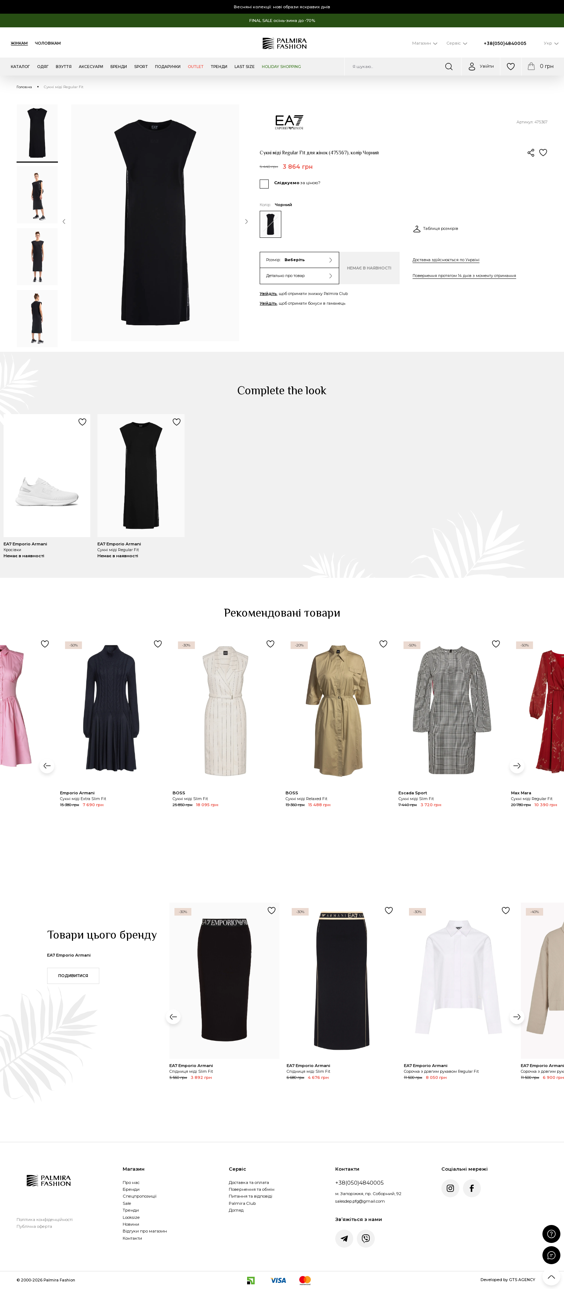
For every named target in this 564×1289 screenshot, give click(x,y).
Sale (127, 1203)
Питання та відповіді (250, 1196)
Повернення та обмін (251, 1189)
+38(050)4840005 (505, 43)
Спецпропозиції (139, 1196)
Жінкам (19, 43)
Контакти (132, 1238)
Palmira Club (242, 1203)
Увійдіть (268, 293)
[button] (64, 223)
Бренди (131, 1189)
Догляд (236, 1210)
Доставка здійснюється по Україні (446, 260)
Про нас (131, 1182)
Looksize (131, 1217)
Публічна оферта (34, 1226)
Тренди (131, 1210)
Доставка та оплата (249, 1182)
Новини (131, 1224)
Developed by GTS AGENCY (508, 1279)
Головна (24, 87)
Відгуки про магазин (145, 1231)
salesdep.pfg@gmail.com (360, 1201)
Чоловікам (48, 43)
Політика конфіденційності (45, 1219)
